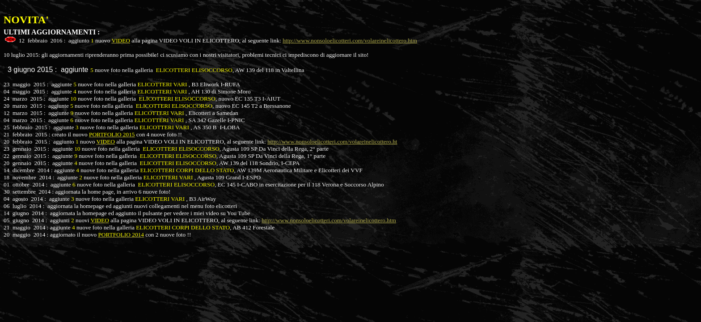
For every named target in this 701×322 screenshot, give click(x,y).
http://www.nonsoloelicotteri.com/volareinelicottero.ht (332, 141)
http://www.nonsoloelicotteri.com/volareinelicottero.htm (350, 40)
